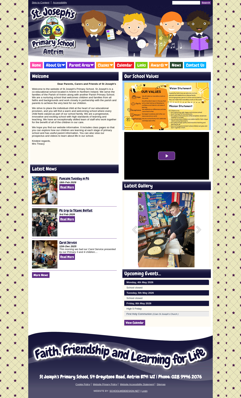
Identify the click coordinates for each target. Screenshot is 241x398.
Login (144, 391)
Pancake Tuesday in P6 (74, 178)
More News (41, 275)
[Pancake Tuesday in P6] (44, 190)
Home (36, 65)
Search (206, 2)
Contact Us (195, 65)
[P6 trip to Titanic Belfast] (44, 222)
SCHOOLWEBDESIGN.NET (124, 391)
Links (141, 65)
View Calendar (135, 323)
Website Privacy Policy (105, 384)
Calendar (124, 65)
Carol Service (68, 242)
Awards (157, 65)
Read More (67, 187)
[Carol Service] (44, 254)
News (176, 65)
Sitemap (161, 384)
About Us (53, 65)
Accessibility (60, 2)
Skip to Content (40, 2)
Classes (103, 65)
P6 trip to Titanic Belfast (75, 210)
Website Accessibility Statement (137, 384)
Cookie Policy (83, 384)
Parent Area (79, 65)
